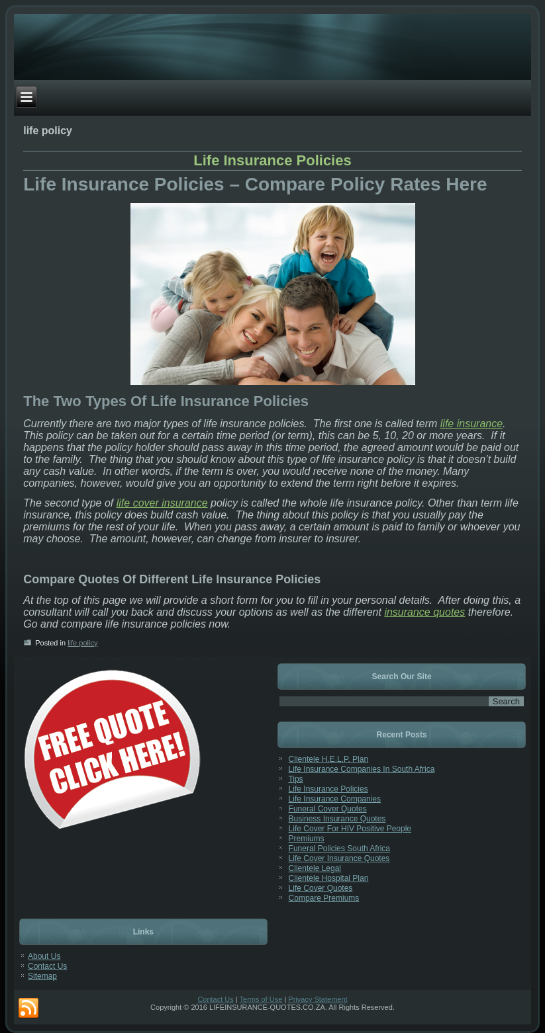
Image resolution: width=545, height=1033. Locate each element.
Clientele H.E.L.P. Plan (329, 759)
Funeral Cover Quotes (328, 808)
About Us (44, 956)
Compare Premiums (324, 898)
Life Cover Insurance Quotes (339, 858)
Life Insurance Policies (272, 160)
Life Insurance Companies (335, 799)
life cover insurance (162, 503)
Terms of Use (261, 999)
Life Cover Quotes (321, 888)
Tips (295, 779)
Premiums (306, 838)
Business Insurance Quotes (337, 818)
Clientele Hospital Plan (329, 878)
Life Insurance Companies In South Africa (362, 769)
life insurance (471, 423)
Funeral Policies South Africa (339, 848)
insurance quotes (424, 612)
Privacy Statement (317, 999)
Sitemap (42, 976)
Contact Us (47, 966)
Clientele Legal (315, 868)
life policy (82, 643)
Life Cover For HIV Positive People (350, 828)
